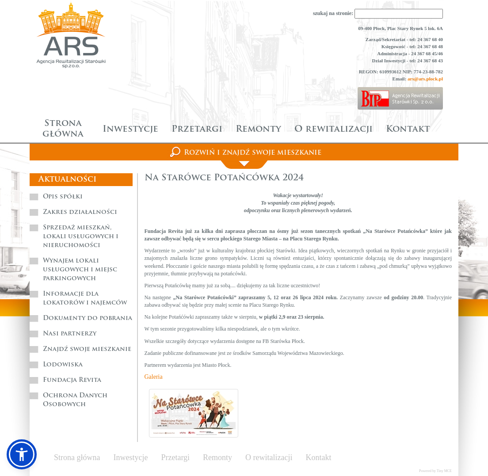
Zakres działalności (80, 212)
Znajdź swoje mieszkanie (87, 349)
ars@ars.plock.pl (425, 78)
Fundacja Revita (72, 380)
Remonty (258, 129)
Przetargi (197, 129)
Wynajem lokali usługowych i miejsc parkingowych (80, 270)
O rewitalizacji (333, 129)
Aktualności (67, 179)
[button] (21, 454)
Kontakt (408, 129)
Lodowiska (63, 365)
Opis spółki (63, 197)
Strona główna (63, 129)
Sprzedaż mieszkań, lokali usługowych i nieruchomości (80, 237)
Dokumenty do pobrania (87, 318)
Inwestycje (130, 129)
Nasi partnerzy (69, 334)
